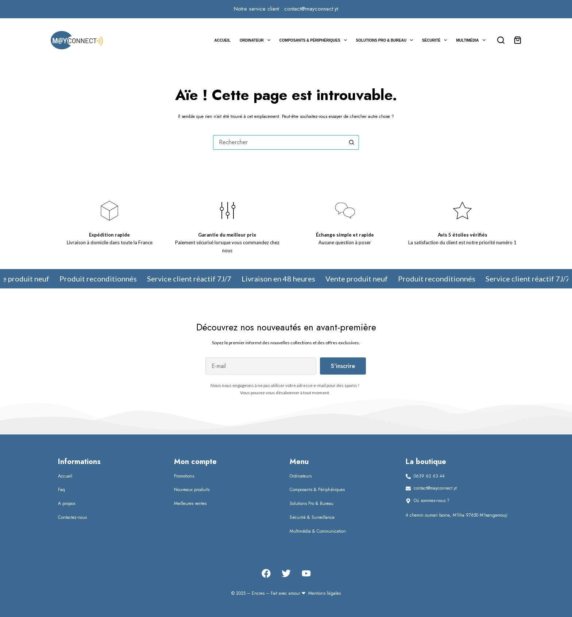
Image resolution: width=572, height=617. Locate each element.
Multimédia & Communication (318, 531)
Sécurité (436, 40)
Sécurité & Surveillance (312, 517)
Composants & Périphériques (314, 40)
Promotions (184, 476)
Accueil (222, 40)
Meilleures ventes (190, 503)
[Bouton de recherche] (351, 142)
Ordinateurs (301, 476)
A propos (66, 503)
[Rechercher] (501, 40)
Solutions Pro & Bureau (386, 40)
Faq (61, 489)
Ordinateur (256, 40)
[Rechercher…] (278, 142)
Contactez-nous (72, 517)
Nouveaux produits (191, 489)
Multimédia (472, 40)
